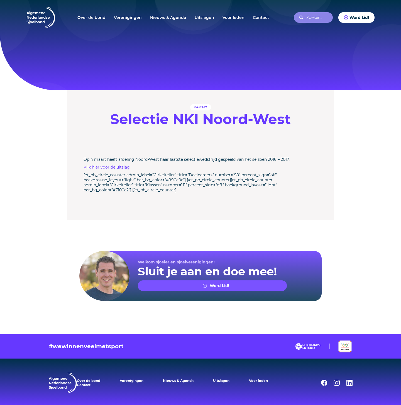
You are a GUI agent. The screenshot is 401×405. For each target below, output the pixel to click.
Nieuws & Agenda (168, 17)
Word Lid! (359, 17)
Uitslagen (204, 17)
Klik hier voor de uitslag (107, 167)
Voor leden (233, 17)
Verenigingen (128, 17)
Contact (261, 17)
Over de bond (91, 17)
